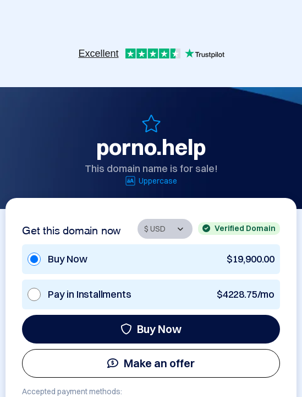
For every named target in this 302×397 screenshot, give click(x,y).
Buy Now (151, 329)
